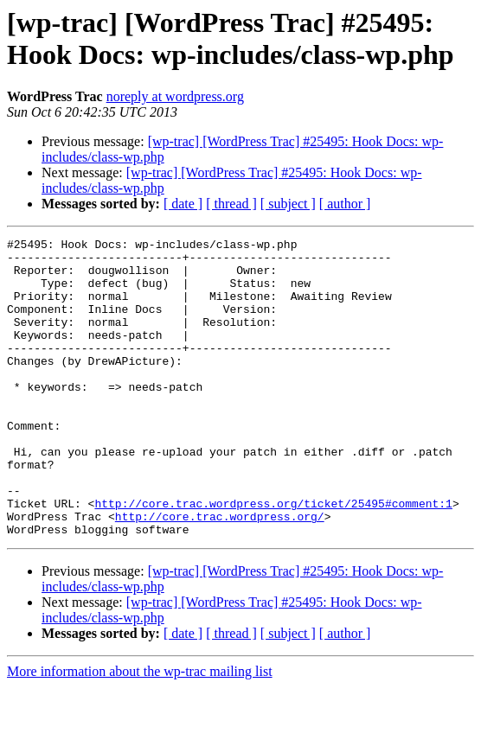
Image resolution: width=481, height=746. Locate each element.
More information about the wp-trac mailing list (140, 731)
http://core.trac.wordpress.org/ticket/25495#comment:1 (273, 557)
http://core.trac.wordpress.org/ (219, 573)
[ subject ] (288, 203)
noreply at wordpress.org (175, 96)
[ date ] (183, 203)
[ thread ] (231, 203)
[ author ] (345, 203)
